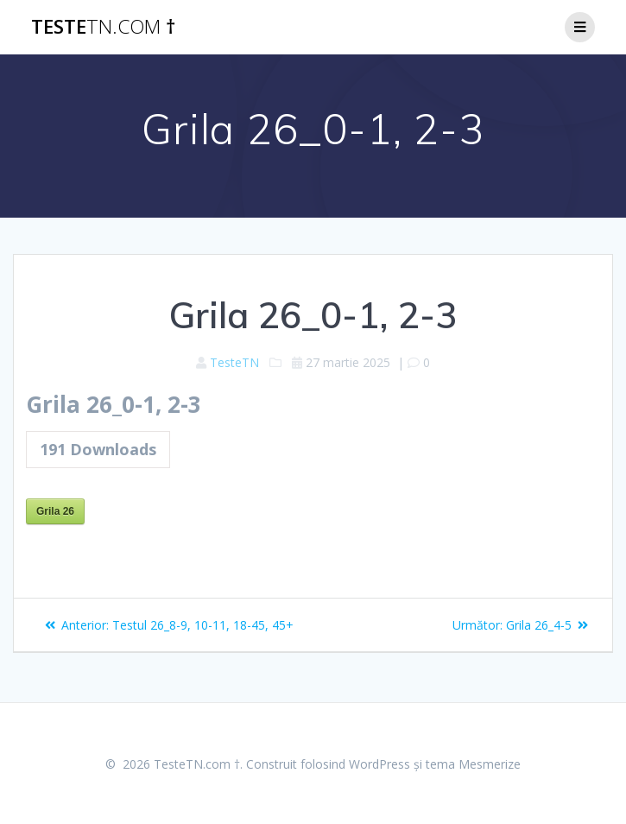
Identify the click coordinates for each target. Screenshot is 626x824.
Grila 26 (55, 511)
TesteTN (234, 362)
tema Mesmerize (473, 764)
